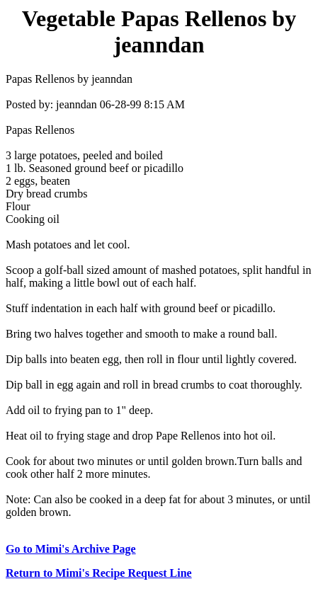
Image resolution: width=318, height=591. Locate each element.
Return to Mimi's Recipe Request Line (99, 573)
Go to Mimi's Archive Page (71, 549)
